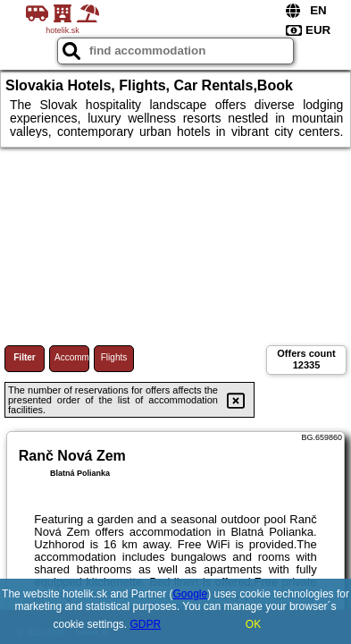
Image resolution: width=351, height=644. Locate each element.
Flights (114, 357)
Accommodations (71, 357)
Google (189, 594)
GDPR (146, 624)
